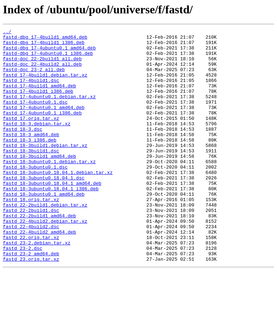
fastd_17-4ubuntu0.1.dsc (35, 117)
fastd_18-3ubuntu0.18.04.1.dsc (43, 208)
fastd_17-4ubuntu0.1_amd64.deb (43, 123)
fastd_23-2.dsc (22, 292)
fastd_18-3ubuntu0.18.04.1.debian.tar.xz (58, 201)
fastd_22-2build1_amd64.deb (39, 253)
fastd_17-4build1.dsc (31, 91)
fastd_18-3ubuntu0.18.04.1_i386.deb (50, 221)
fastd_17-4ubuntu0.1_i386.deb (42, 130)
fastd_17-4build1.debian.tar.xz (45, 84)
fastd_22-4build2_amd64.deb (39, 273)
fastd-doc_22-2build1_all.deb (42, 65)
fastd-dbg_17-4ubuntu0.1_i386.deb (48, 58)
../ (7, 32)
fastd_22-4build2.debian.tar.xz (45, 260)
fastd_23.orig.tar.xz (31, 305)
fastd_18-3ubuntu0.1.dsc (35, 195)
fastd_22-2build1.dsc (31, 247)
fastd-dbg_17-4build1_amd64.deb (45, 39)
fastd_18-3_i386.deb (29, 162)
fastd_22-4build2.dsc (31, 266)
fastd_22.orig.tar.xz (31, 279)
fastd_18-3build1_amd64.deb (39, 182)
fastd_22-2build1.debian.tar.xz (45, 240)
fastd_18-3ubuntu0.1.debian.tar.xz (49, 188)
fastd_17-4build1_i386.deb (38, 104)
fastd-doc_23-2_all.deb (34, 78)
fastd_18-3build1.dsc (31, 175)
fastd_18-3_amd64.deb (31, 156)
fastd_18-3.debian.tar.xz (36, 143)
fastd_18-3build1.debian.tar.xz (45, 169)
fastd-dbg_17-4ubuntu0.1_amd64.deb (49, 52)
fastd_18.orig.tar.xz (31, 234)
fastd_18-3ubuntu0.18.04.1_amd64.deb (52, 214)
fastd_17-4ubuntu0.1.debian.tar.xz (49, 110)
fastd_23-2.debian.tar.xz (36, 286)
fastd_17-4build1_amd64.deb (39, 97)
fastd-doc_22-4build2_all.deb (42, 71)
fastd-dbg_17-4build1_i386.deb (43, 45)
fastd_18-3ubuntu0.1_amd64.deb (43, 227)
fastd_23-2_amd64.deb (31, 299)
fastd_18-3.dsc (22, 149)
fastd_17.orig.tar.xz (31, 136)
